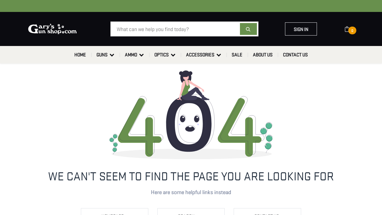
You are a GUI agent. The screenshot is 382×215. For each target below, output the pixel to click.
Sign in (301, 29)
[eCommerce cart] (350, 29)
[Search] (248, 29)
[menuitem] (80, 54)
